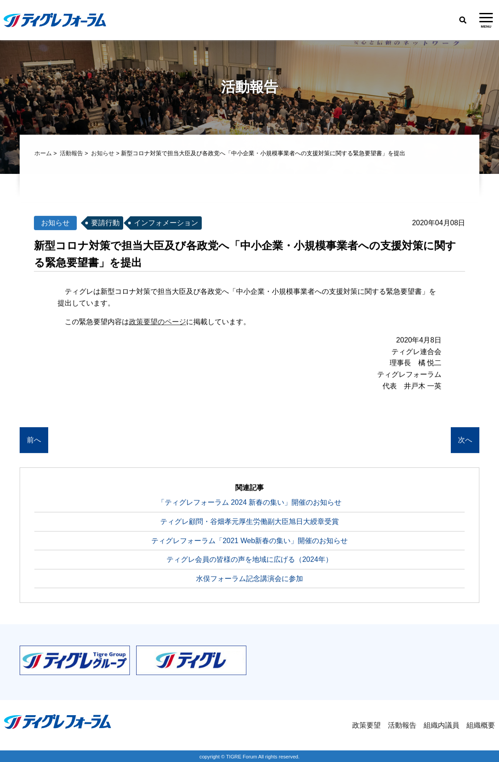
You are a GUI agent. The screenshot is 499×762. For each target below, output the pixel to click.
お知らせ (102, 154)
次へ (465, 441)
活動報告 (71, 154)
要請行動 (105, 223)
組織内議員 (441, 725)
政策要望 (366, 725)
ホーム (43, 154)
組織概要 (480, 725)
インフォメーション (166, 223)
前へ (34, 441)
